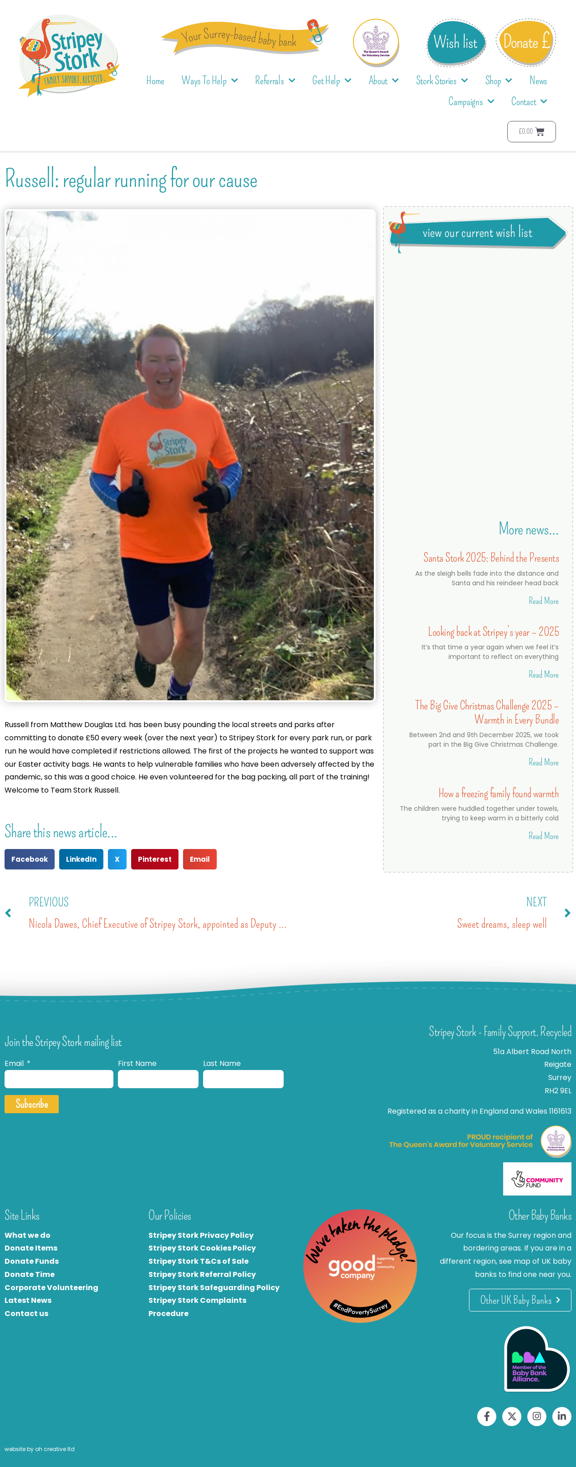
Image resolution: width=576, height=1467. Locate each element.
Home (155, 80)
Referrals (275, 80)
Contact (529, 101)
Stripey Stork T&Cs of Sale (198, 1261)
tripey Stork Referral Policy (204, 1274)
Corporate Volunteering (51, 1287)
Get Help (331, 80)
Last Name (222, 1063)
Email (15, 1063)
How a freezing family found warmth (498, 793)
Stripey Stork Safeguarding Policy (214, 1287)
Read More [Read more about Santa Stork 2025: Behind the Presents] (544, 600)
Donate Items (31, 1248)
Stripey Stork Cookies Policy (202, 1248)
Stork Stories (442, 80)
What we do (28, 1235)
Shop (499, 80)
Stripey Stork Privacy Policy (201, 1235)
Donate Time (30, 1274)
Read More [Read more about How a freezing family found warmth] (544, 835)
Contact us (26, 1313)
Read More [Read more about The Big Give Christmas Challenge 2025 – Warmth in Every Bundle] (544, 762)
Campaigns (471, 101)
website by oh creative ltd (40, 1449)
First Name (137, 1063)
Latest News (28, 1300)
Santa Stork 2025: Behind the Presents (491, 558)
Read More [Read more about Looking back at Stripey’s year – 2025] (544, 674)
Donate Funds (32, 1261)
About (384, 80)
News (538, 80)
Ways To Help (210, 80)
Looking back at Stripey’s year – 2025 (493, 632)
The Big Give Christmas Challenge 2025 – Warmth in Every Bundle (487, 712)
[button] (30, 859)
